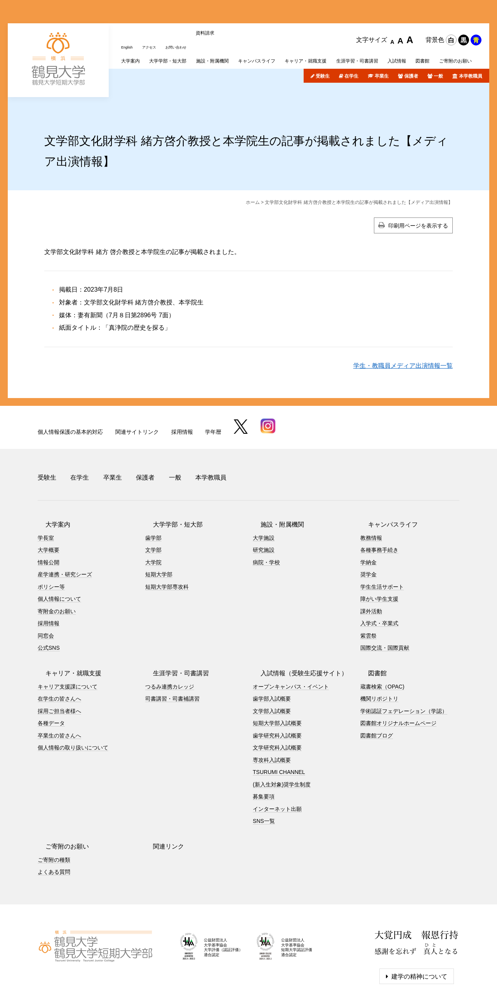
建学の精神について (419, 936)
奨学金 (368, 534)
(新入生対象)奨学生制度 (282, 744)
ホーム (253, 171)
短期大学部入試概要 (277, 683)
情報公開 (48, 522)
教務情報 (371, 497)
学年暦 (213, 401)
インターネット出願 (277, 768)
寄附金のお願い (57, 571)
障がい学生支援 (379, 559)
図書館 (369, 633)
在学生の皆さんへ (59, 659)
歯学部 (153, 497)
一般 (438, 45)
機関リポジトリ (379, 659)
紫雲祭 (368, 595)
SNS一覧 (264, 781)
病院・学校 (266, 522)
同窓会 (46, 595)
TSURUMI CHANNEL (279, 732)
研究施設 (264, 510)
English (128, 13)
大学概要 (48, 510)
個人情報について (59, 559)
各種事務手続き (379, 510)
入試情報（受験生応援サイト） (296, 633)
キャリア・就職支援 (66, 633)
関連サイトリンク (137, 401)
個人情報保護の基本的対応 (70, 401)
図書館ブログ (376, 695)
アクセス (155, 13)
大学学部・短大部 (170, 484)
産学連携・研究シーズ (65, 534)
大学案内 (50, 484)
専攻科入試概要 (272, 719)
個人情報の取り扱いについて (73, 707)
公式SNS (49, 608)
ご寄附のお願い (59, 806)
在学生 (351, 45)
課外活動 (371, 571)
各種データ (51, 683)
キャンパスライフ (385, 484)
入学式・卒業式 (379, 583)
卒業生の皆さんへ (59, 695)
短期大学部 (158, 534)
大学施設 (264, 497)
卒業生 (382, 45)
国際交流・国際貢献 (384, 608)
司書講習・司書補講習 (172, 659)
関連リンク (160, 806)
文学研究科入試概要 (277, 707)
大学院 (153, 522)
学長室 (46, 497)
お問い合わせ (188, 13)
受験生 (323, 45)
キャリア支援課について (67, 646)
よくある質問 (54, 832)
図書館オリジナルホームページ (398, 683)
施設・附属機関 (274, 484)
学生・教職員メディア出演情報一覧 (403, 335)
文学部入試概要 (272, 671)
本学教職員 (470, 45)
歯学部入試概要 (272, 659)
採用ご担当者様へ (59, 671)
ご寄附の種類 (54, 819)
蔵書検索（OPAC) (382, 646)
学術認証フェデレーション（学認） (403, 671)
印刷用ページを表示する (418, 195)
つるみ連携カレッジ (169, 646)
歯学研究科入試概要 (277, 695)
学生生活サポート (382, 546)
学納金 (368, 522)
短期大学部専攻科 (167, 546)
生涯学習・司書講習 (173, 633)
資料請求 (220, 13)
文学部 (153, 510)
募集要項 (264, 756)
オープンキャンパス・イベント (291, 646)
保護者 (411, 45)
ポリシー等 (51, 546)
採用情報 (182, 401)
